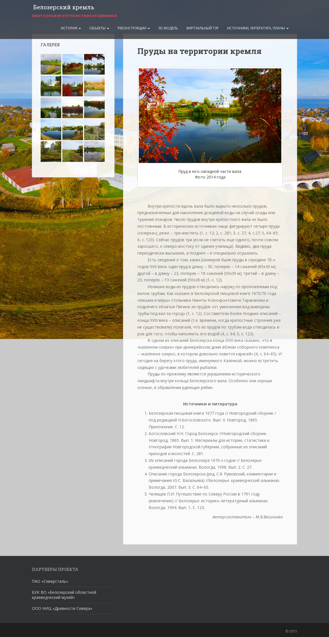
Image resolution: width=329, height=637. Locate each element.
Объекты (99, 27)
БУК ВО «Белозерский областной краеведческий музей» (64, 595)
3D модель (168, 27)
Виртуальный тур (203, 27)
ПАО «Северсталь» (50, 581)
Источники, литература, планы (258, 27)
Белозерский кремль (62, 7)
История (71, 27)
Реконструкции (134, 27)
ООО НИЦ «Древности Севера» (62, 608)
